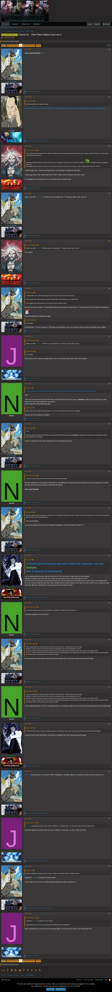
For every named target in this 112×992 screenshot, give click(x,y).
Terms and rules (88, 980)
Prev (4, 45)
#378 (108, 818)
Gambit (12, 178)
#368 (108, 384)
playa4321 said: (31, 644)
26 (33, 45)
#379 (108, 866)
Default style (6, 980)
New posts (4, 27)
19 (20, 45)
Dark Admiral (12, 81)
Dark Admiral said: (32, 150)
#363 (108, 146)
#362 (108, 97)
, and (39, 140)
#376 (108, 723)
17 (14, 45)
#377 (108, 771)
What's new (26, 24)
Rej (3, 37)
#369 (108, 424)
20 (24, 45)
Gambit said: (31, 292)
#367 (108, 336)
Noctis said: (30, 101)
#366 (108, 288)
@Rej (43, 53)
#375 (108, 687)
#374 (108, 639)
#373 (108, 603)
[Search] (106, 24)
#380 (108, 913)
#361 (108, 49)
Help (106, 980)
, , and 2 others (41, 908)
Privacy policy (99, 980)
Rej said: (29, 388)
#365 (108, 241)
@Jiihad (39, 197)
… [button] (11, 45)
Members (36, 24)
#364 (108, 193)
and (39, 597)
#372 (108, 555)
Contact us (79, 980)
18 (17, 45)
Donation (14, 24)
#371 (108, 508)
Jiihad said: (30, 408)
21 (27, 45)
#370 (108, 471)
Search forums (13, 27)
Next (38, 45)
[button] (19, 24)
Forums (5, 24)
